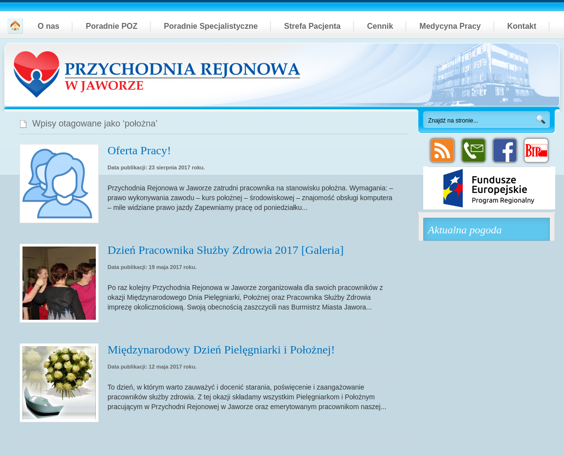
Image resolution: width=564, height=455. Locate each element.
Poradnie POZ (111, 26)
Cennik (380, 26)
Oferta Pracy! (139, 150)
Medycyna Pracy (449, 26)
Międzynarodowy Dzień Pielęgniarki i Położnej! (221, 349)
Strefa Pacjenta (312, 26)
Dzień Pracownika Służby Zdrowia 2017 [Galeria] (226, 250)
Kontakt (522, 26)
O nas (48, 26)
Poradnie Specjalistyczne (211, 26)
